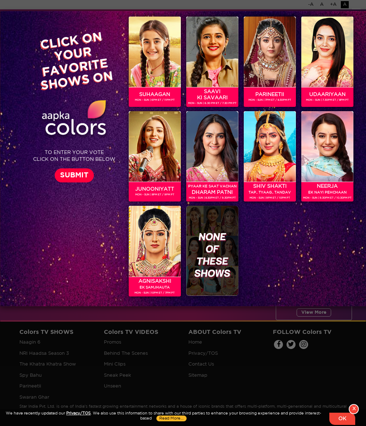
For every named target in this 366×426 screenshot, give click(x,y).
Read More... (171, 418)
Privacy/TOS (78, 413)
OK (342, 419)
